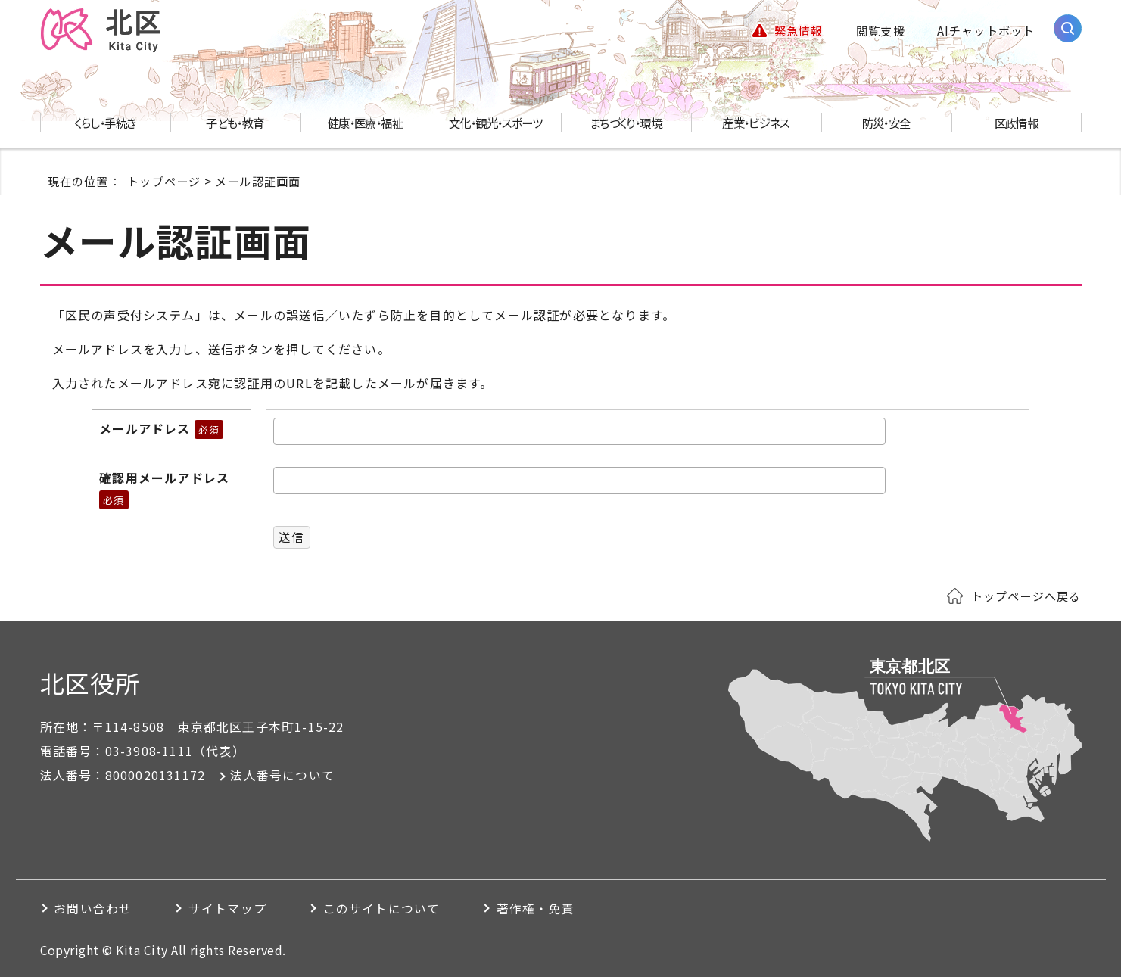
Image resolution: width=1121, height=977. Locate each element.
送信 (291, 537)
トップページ (164, 181)
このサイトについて (391, 909)
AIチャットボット (986, 30)
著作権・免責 (549, 909)
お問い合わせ (94, 909)
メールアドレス (161, 428)
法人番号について (282, 776)
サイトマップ (233, 909)
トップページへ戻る (1026, 595)
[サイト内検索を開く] (1068, 28)
